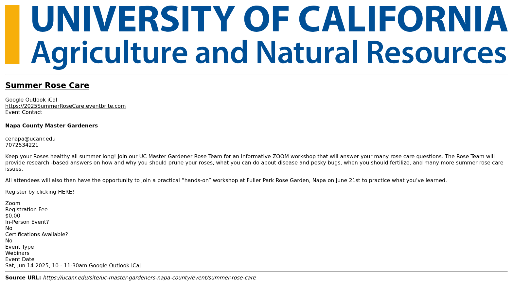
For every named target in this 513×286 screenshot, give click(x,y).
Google (14, 100)
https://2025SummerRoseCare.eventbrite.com (65, 106)
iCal (52, 100)
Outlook (36, 100)
